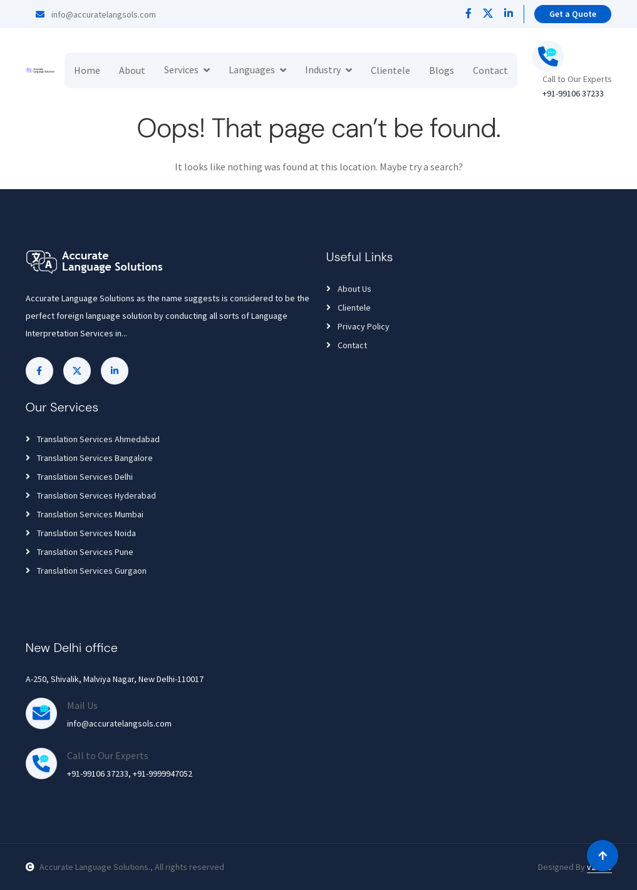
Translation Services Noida (81, 533)
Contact (490, 70)
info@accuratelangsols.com (96, 14)
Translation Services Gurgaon (86, 570)
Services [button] (181, 69)
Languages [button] (252, 69)
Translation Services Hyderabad (91, 495)
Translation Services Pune (79, 551)
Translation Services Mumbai (84, 514)
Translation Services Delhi (79, 476)
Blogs (441, 70)
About (132, 70)
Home (87, 70)
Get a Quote (572, 13)
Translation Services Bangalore (89, 457)
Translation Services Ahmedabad (93, 439)
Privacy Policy (358, 326)
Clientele (390, 70)
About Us (348, 288)
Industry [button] (323, 69)
